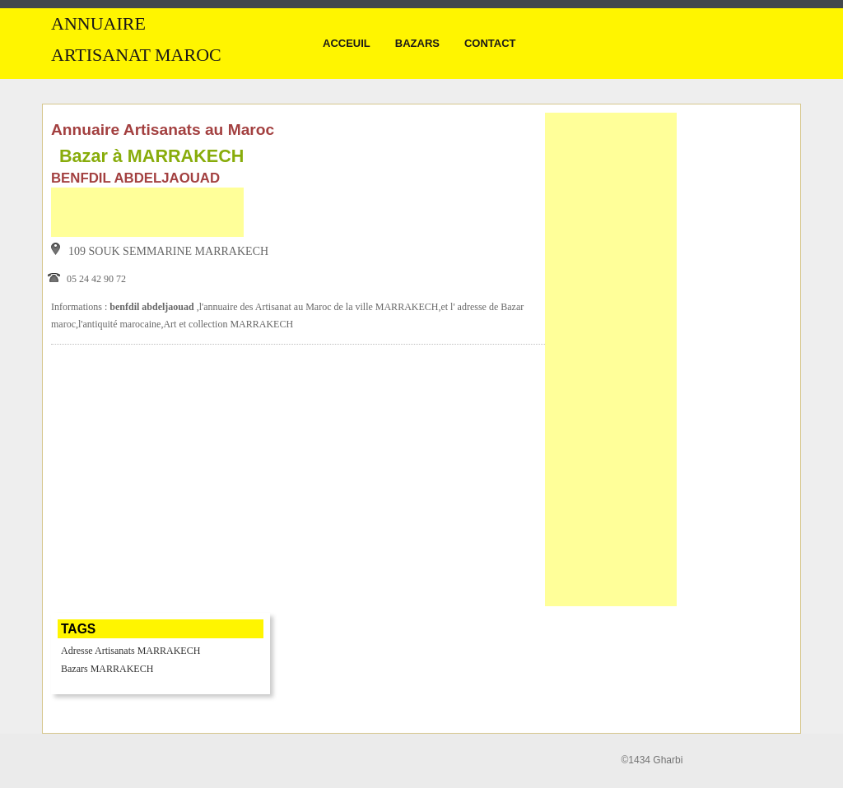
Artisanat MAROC (136, 55)
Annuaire (98, 24)
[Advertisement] (147, 212)
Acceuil (346, 43)
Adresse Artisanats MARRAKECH (130, 650)
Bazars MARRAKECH (107, 668)
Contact (490, 43)
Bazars (417, 43)
